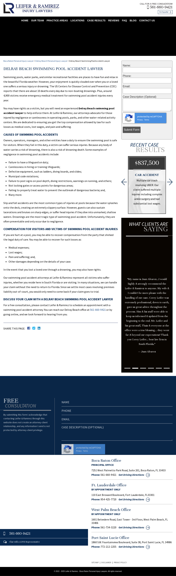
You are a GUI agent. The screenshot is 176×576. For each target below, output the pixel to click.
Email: (126, 86)
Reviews (113, 20)
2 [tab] (135, 368)
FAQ (124, 20)
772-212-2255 (108, 546)
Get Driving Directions (131, 474)
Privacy (140, 120)
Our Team (37, 20)
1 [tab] (127, 368)
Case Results (96, 20)
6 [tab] (167, 368)
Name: (127, 65)
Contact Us (147, 20)
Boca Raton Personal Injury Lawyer (18, 61)
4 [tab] (151, 368)
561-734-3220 (108, 527)
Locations (77, 20)
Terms (146, 120)
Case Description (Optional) (139, 96)
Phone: (127, 76)
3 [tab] (143, 368)
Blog (133, 20)
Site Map (95, 562)
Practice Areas (57, 20)
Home (24, 20)
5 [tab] (159, 368)
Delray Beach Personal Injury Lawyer (51, 61)
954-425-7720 (108, 499)
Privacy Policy (120, 562)
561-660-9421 (161, 7)
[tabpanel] (147, 301)
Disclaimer (106, 562)
